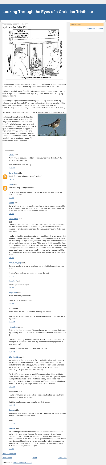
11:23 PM (12, 386)
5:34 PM (11, 258)
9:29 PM (11, 303)
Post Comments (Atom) (23, 463)
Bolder (11, 410)
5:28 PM (11, 214)
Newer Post (7, 458)
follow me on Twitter (95, 28)
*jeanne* (12, 428)
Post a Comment (9, 454)
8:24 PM (11, 276)
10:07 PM (12, 322)
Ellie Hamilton (14, 357)
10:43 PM (12, 352)
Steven (11, 203)
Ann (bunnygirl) (15, 263)
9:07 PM (11, 287)
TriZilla (11, 155)
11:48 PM (12, 405)
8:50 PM (11, 449)
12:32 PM (12, 423)
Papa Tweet (13, 219)
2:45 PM (11, 179)
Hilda (11, 184)
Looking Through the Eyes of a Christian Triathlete (47, 12)
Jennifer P (13, 281)
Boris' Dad (13, 173)
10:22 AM (12, 168)
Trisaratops (13, 327)
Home (35, 458)
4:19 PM (11, 198)
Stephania (13, 292)
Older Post (62, 458)
